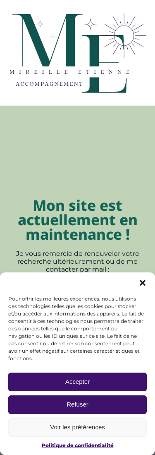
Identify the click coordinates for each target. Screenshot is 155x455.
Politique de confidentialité (78, 445)
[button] (142, 283)
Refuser (77, 404)
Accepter (77, 381)
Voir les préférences (77, 427)
